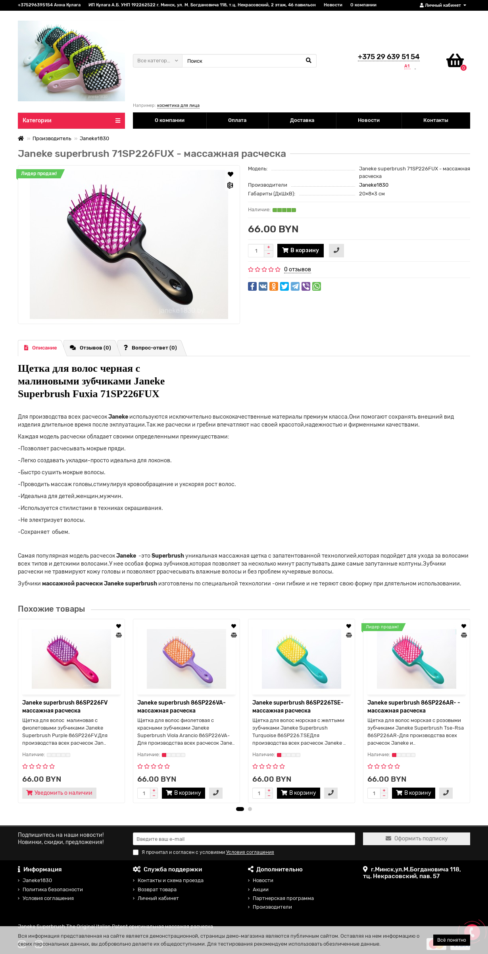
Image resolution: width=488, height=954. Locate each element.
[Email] (244, 838)
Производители (272, 907)
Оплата (237, 120)
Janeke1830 (94, 138)
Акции (261, 889)
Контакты (435, 120)
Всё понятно (451, 940)
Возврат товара (157, 889)
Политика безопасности (53, 889)
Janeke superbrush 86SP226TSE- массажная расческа (298, 706)
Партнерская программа (283, 898)
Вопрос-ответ (150, 348)
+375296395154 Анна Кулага (49, 5)
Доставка (302, 120)
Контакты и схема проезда (171, 880)
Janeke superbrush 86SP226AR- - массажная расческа (413, 706)
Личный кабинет (158, 898)
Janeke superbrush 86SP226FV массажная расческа (65, 706)
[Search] (249, 61)
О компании (363, 5)
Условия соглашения (48, 898)
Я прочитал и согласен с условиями (203, 852)
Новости (333, 5)
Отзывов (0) (90, 348)
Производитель (52, 138)
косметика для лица (178, 105)
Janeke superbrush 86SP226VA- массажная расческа (181, 706)
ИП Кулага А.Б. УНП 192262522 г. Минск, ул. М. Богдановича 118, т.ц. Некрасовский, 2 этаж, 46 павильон (202, 5)
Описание (40, 348)
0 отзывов (297, 269)
